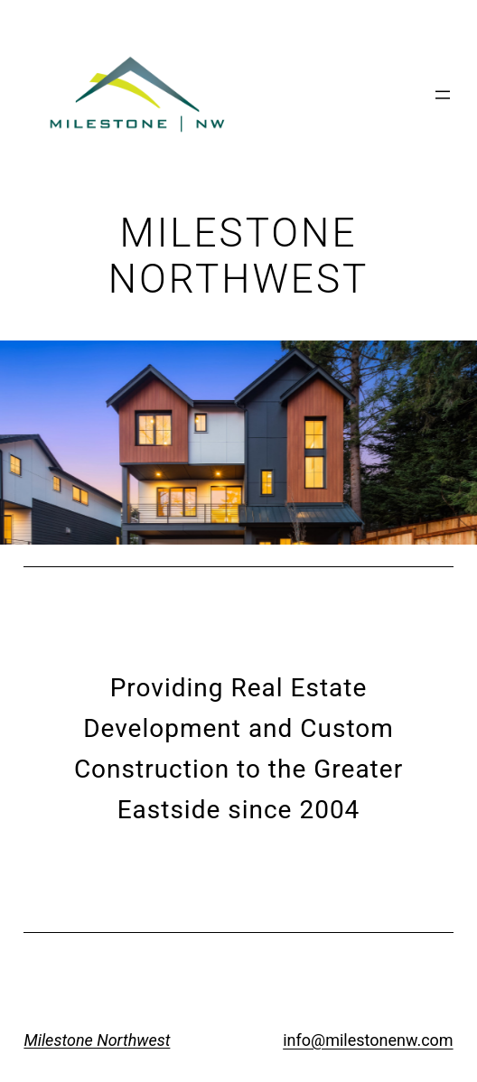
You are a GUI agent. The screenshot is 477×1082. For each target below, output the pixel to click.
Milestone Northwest (96, 1040)
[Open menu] (443, 95)
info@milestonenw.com (368, 1040)
